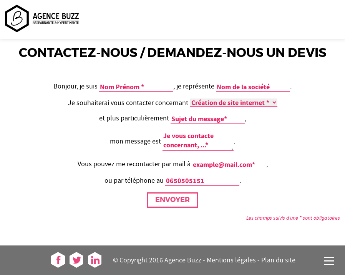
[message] (198, 140)
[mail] (229, 164)
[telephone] (202, 180)
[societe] (253, 87)
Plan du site (278, 260)
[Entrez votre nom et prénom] (136, 87)
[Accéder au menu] (329, 261)
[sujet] (208, 118)
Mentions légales (231, 260)
